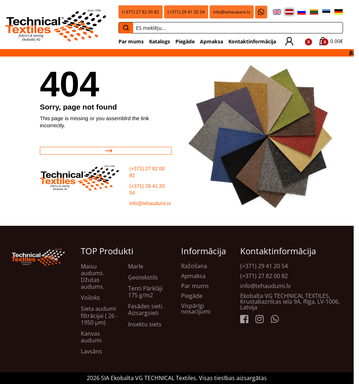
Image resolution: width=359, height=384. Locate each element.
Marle (135, 266)
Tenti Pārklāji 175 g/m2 (145, 292)
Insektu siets (145, 324)
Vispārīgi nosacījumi (195, 308)
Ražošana (194, 266)
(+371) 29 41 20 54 (186, 12)
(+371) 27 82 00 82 (140, 12)
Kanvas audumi (91, 337)
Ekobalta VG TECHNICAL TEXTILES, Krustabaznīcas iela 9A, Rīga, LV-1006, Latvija (290, 301)
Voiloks (90, 297)
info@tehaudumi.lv (231, 12)
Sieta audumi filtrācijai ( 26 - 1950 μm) (99, 315)
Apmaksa (211, 41)
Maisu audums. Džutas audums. (92, 276)
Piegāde (185, 41)
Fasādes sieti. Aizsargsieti (146, 309)
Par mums (131, 41)
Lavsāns (91, 351)
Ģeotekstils (143, 277)
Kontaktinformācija (252, 41)
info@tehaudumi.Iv (150, 203)
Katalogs (159, 41)
